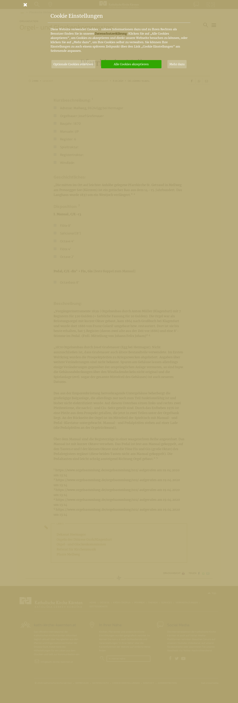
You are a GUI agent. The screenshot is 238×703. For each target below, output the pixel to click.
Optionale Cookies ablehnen (73, 64)
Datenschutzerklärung (111, 33)
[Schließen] (119, 4)
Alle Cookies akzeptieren (131, 64)
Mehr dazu (177, 64)
